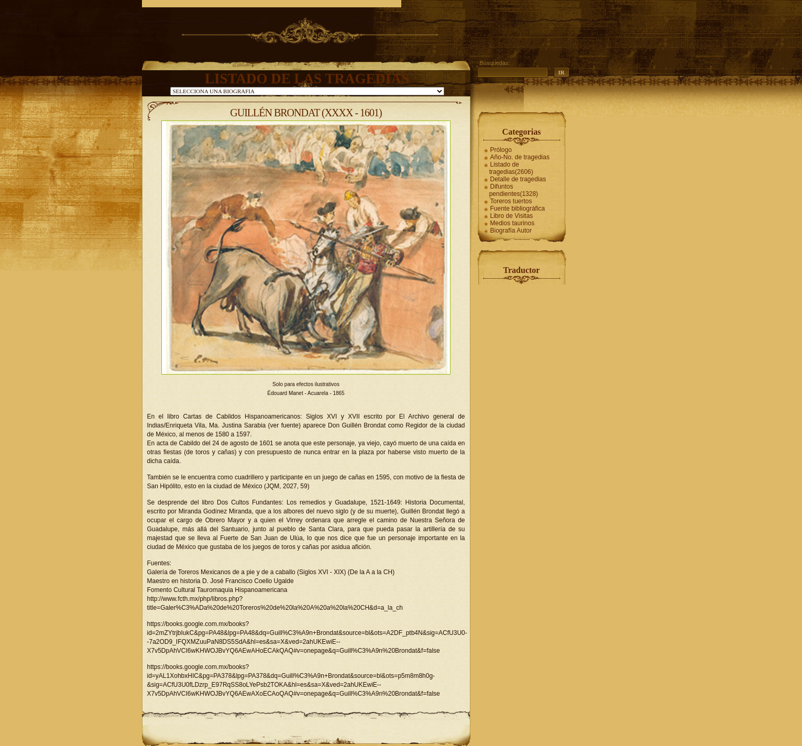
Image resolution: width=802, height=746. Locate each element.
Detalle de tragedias (518, 179)
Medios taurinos (512, 223)
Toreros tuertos (511, 201)
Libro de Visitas (511, 216)
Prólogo (501, 149)
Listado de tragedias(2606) (511, 168)
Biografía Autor (511, 230)
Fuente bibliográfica (517, 208)
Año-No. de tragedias (520, 157)
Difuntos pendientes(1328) (513, 190)
